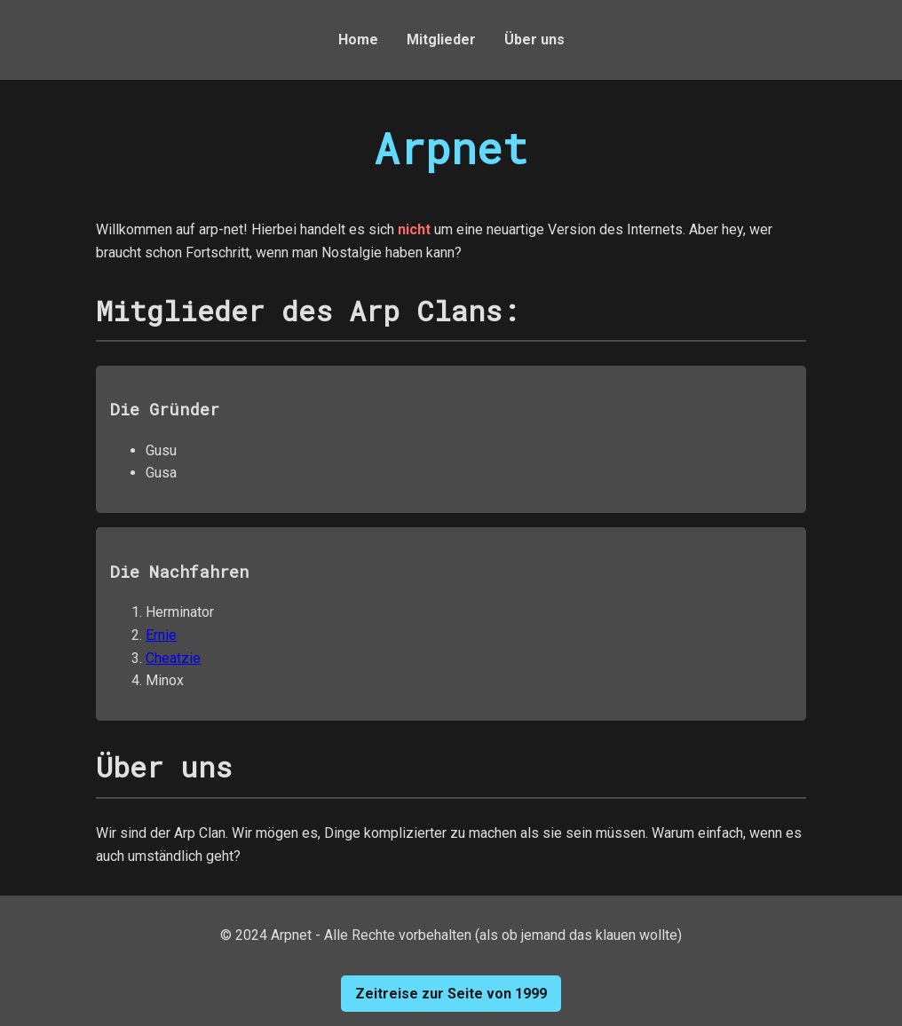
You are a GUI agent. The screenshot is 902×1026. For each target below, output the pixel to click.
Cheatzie (173, 658)
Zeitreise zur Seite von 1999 (451, 993)
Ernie (161, 635)
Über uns (534, 39)
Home (358, 39)
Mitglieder (441, 39)
